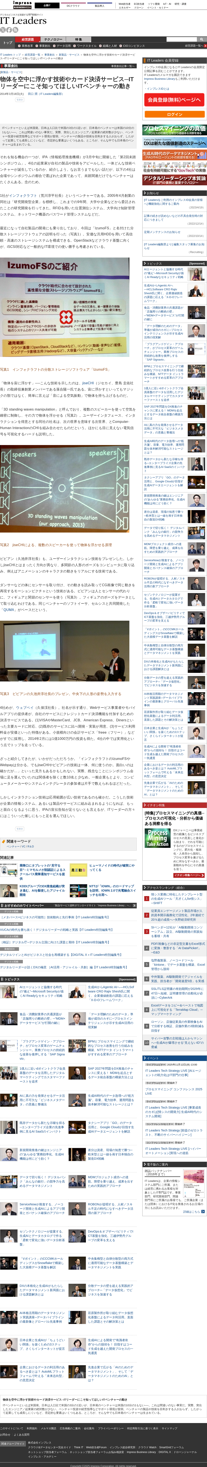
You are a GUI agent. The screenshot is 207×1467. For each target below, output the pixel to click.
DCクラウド (73, 6)
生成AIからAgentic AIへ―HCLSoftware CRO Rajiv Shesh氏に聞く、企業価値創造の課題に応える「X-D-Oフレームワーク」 (163, 293)
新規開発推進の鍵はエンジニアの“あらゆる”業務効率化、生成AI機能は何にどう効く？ (42, 1154)
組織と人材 (110, 45)
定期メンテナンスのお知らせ (162, 232)
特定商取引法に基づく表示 (142, 1428)
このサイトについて (11, 1428)
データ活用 (64, 45)
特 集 (78, 39)
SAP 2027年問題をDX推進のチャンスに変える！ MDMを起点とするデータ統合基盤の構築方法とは (110, 1073)
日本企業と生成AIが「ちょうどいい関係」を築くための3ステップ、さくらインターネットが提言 (42, 1344)
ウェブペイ (25, 707)
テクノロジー (53, 39)
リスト (20, 99)
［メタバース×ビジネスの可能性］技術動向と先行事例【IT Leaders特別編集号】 (55, 917)
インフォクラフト (23, 195)
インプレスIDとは (158, 88)
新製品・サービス (69, 54)
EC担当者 (139, 4)
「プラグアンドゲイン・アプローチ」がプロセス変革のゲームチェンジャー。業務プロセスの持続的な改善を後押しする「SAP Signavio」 (42, 1050)
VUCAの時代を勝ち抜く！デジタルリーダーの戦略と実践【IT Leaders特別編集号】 (57, 929)
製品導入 (99, 6)
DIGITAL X (165, 1452)
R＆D (31, 846)
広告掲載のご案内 (70, 1428)
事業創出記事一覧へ (123, 66)
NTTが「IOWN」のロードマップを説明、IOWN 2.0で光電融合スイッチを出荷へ (112, 890)
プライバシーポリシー (111, 1428)
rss (15, 30)
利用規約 (32, 1428)
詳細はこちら (191, 1211)
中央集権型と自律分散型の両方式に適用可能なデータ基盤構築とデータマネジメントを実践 (110, 1263)
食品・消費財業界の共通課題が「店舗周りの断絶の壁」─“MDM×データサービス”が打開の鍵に (42, 1018)
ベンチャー (13, 846)
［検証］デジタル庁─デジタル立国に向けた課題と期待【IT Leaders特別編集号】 (55, 942)
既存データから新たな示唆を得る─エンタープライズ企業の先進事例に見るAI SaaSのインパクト (42, 1127)
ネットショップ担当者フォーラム (47, 1452)
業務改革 (27, 45)
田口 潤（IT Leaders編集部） (46, 93)
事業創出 (44, 45)
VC (23, 846)
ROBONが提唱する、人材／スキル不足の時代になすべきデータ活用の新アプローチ (110, 1209)
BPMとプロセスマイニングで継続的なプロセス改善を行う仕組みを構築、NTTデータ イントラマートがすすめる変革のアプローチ (164, 374)
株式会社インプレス (39, 1442)
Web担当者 (125, 4)
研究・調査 (181, 4)
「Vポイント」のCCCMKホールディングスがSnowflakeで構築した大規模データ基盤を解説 (42, 1263)
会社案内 (89, 1428)
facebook (9, 30)
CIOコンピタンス (134, 45)
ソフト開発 (154, 4)
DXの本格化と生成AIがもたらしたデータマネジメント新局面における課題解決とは (42, 1290)
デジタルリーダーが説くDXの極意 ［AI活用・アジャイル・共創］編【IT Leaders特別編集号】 (64, 967)
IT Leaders (23, 20)
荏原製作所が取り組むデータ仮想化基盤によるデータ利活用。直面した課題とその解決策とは (110, 1317)
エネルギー (125, 7)
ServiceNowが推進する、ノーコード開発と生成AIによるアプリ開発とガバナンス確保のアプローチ (42, 1209)
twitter (3, 30)
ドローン (139, 7)
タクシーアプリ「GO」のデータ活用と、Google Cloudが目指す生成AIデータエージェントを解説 (111, 1127)
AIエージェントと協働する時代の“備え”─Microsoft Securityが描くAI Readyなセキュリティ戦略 (42, 991)
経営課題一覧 (32, 54)
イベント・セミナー (157, 7)
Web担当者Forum (96, 1447)
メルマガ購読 (48, 1428)
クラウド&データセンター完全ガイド (49, 1447)
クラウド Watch (147, 1447)
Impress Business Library (159, 78)
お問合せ (5, 1434)
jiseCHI (88, 383)
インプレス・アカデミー (42, 1456)
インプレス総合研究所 (122, 1447)
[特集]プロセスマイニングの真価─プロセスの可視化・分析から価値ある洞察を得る (174, 818)
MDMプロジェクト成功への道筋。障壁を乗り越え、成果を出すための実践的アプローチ (110, 1181)
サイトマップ (169, 1428)
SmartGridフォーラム (171, 1447)
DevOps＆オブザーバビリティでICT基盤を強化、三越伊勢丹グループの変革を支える (110, 1236)
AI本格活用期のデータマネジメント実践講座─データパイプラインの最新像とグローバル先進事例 (42, 1317)
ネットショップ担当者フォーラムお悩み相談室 (97, 1452)
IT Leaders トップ (10, 54)
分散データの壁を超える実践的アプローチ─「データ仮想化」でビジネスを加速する (110, 1290)
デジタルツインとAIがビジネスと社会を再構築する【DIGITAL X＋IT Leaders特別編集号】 (61, 954)
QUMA (8, 610)
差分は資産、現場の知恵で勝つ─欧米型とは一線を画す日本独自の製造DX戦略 (110, 1154)
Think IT (78, 1447)
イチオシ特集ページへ (188, 875)
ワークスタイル (87, 45)
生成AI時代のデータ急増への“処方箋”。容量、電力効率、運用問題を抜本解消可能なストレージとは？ (111, 1100)
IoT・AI (167, 4)
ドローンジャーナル (185, 1452)
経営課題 (28, 39)
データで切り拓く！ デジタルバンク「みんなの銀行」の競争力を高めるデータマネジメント (43, 1181)
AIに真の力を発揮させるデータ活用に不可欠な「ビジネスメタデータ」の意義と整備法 (42, 1100)
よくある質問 (21, 1434)
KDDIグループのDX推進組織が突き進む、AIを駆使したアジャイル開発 (42, 890)
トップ (7, 42)
